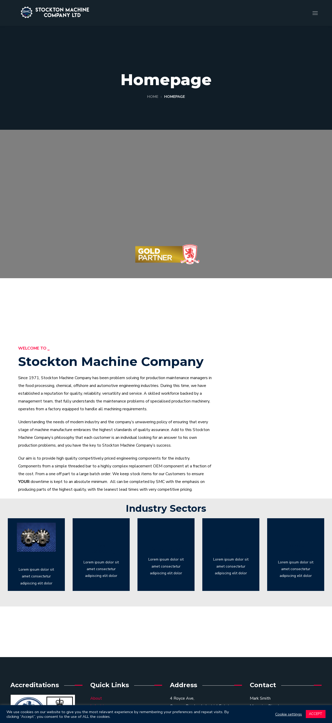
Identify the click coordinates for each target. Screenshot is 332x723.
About (96, 698)
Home (152, 96)
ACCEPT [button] (315, 714)
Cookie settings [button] (288, 714)
